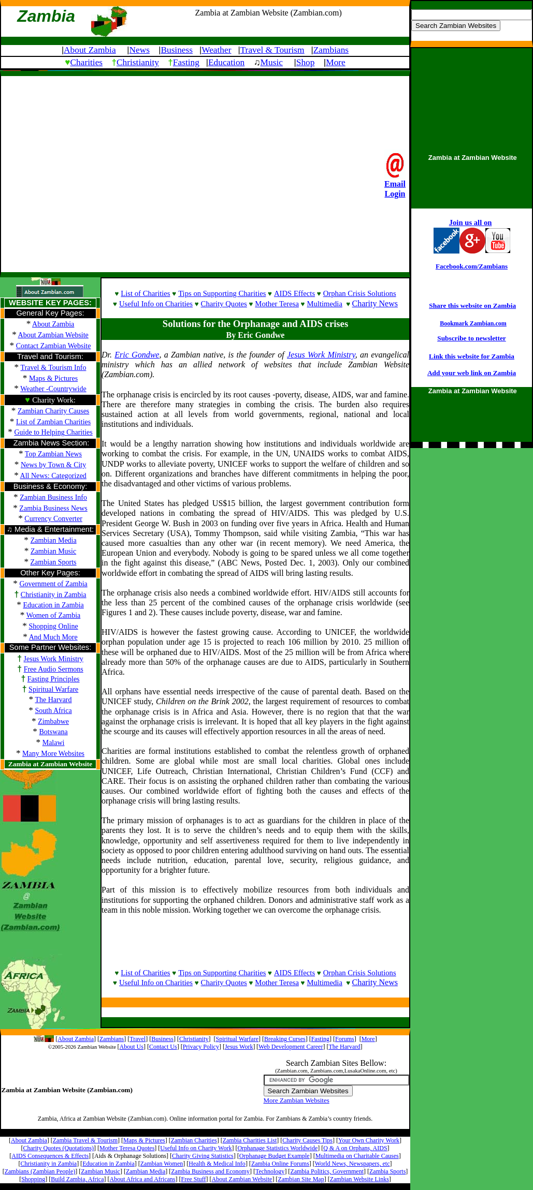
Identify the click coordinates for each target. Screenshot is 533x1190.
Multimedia (324, 304)
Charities (86, 62)
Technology (269, 1171)
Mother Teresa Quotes (126, 1148)
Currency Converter (53, 519)
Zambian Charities (194, 1140)
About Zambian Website (53, 335)
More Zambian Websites (296, 1100)
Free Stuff (193, 1179)
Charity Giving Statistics (203, 1155)
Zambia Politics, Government (327, 1171)
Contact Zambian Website (53, 346)
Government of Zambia (53, 584)
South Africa (53, 711)
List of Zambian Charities (53, 422)
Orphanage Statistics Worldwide (277, 1148)
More (335, 62)
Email (395, 184)
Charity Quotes (224, 304)
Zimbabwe (53, 721)
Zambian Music (100, 1171)
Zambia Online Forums (280, 1163)
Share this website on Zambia (472, 305)
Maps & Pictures (53, 378)
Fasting (186, 62)
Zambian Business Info (53, 497)
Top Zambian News (53, 454)
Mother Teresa (277, 304)
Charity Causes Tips (307, 1140)
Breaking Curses (285, 1039)
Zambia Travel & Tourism (85, 1140)
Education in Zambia (53, 605)
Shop (305, 62)
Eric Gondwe (136, 354)
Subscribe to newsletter (471, 338)
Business (177, 50)
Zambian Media (145, 1171)
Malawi (53, 743)
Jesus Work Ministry (53, 659)
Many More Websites (53, 753)
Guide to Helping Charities (53, 432)
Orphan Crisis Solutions (359, 293)
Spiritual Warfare (53, 689)
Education (226, 62)
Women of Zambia (53, 615)
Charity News (375, 303)
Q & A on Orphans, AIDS (355, 1148)
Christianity (138, 62)
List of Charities (145, 293)
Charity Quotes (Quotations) (58, 1148)
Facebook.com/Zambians (472, 266)
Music (272, 62)
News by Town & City (53, 465)
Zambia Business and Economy (210, 1171)
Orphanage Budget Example (274, 1155)
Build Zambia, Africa (77, 1179)
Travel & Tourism (272, 50)
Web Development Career (290, 1046)
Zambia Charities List (250, 1140)
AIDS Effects (294, 293)
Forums (344, 1039)
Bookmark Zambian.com (473, 323)
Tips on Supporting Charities (222, 293)
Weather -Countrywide (53, 389)
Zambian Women (161, 1163)
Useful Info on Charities (156, 304)
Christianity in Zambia (54, 595)
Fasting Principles (53, 679)
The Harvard (53, 700)
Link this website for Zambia (471, 356)
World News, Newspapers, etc (352, 1163)
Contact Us (163, 1046)
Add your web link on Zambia (471, 373)
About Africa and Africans (143, 1179)
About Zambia (90, 50)
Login (394, 193)
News (139, 50)
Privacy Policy (201, 1046)
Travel (137, 1039)
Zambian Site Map (301, 1179)
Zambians (331, 50)
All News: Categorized (53, 476)
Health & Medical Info (217, 1163)
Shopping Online (53, 626)
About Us (131, 1046)
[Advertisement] (97, 173)
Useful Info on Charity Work (196, 1148)
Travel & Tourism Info (53, 367)
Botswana (53, 732)
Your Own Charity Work (368, 1140)
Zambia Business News (53, 508)
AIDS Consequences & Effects (50, 1155)
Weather (216, 50)
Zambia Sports (387, 1171)
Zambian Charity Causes (53, 411)
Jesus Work (239, 1046)
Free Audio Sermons (53, 669)
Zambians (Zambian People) (40, 1171)
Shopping (33, 1179)
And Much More (53, 637)
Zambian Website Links (359, 1179)
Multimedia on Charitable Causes (357, 1155)
